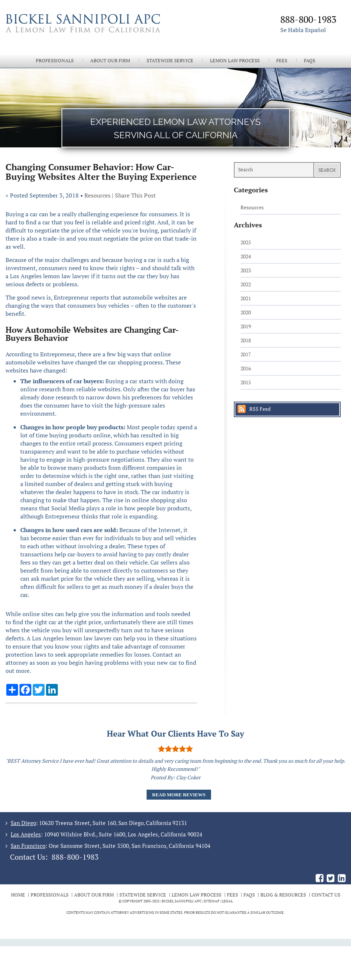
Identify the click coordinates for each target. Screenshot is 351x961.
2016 (246, 368)
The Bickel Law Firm (90, 32)
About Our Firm (110, 60)
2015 (246, 382)
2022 (246, 284)
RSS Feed (260, 408)
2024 (246, 256)
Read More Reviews (179, 794)
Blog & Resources (283, 894)
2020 (246, 312)
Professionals (55, 60)
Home (18, 894)
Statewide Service (170, 60)
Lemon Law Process (235, 60)
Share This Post (135, 195)
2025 (246, 242)
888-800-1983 (75, 857)
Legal (227, 901)
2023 (246, 270)
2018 (246, 340)
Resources (97, 195)
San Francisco (28, 845)
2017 (246, 354)
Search (327, 170)
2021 (246, 298)
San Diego (23, 823)
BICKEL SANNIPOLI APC (181, 901)
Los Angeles (26, 834)
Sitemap (212, 901)
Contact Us (326, 894)
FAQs (309, 60)
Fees (281, 60)
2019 (246, 326)
